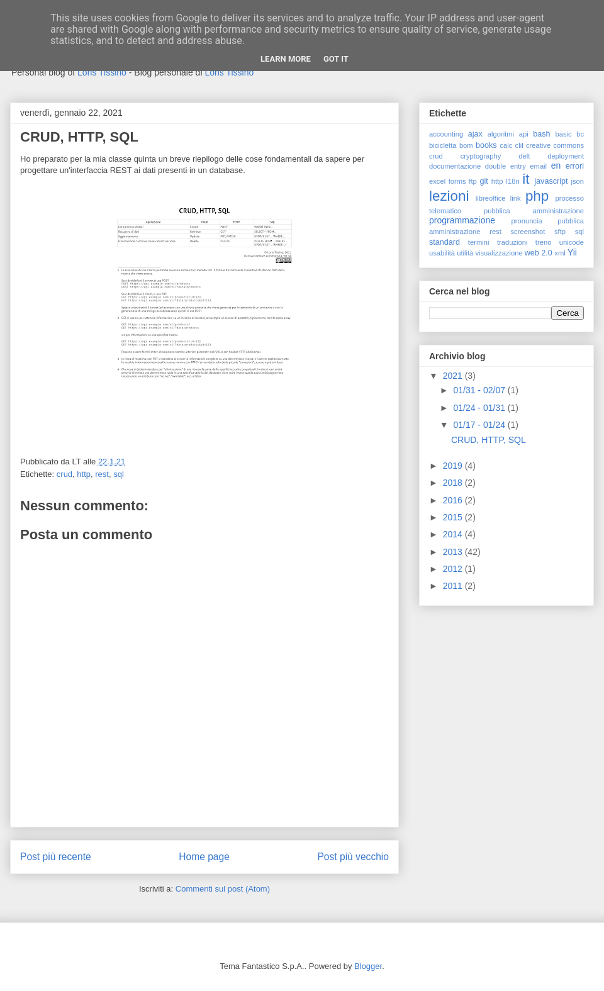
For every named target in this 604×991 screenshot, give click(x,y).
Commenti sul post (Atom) (223, 888)
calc (506, 145)
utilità (465, 253)
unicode (571, 242)
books (486, 145)
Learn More (285, 59)
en (556, 165)
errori (575, 166)
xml (559, 253)
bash (541, 134)
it (525, 179)
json (577, 181)
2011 (454, 586)
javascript (551, 181)
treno (543, 242)
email (538, 166)
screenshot (528, 231)
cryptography (481, 156)
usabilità (442, 253)
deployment (565, 156)
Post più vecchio (353, 856)
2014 (454, 534)
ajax (475, 134)
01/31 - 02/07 (480, 390)
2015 (454, 517)
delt (524, 156)
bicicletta (443, 145)
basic (564, 134)
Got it (336, 59)
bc (580, 134)
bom (466, 145)
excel (437, 181)
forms (457, 181)
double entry (505, 166)
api (523, 134)
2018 (454, 483)
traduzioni (512, 242)
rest (102, 474)
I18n (513, 181)
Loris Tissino (101, 72)
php (537, 196)
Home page (204, 856)
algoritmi (501, 134)
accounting (446, 134)
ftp (472, 181)
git (483, 181)
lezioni (449, 196)
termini (478, 242)
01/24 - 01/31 (480, 408)
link (515, 198)
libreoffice (491, 198)
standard (444, 242)
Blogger (368, 966)
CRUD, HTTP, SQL (488, 440)
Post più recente (55, 856)
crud (64, 474)
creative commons (555, 145)
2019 (454, 466)
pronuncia (527, 221)
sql (118, 474)
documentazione (455, 166)
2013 (454, 552)
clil (519, 145)
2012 (454, 569)
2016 (454, 500)
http (84, 474)
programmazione (462, 220)
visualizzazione (498, 253)
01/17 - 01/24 (480, 425)
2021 (454, 376)
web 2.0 (538, 253)
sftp (560, 231)
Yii (572, 252)
